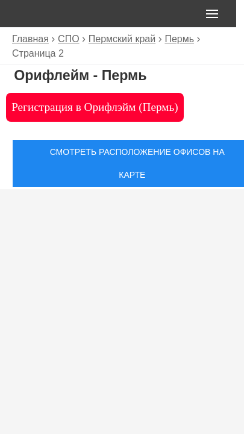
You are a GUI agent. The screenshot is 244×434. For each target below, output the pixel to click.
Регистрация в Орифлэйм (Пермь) (94, 107)
